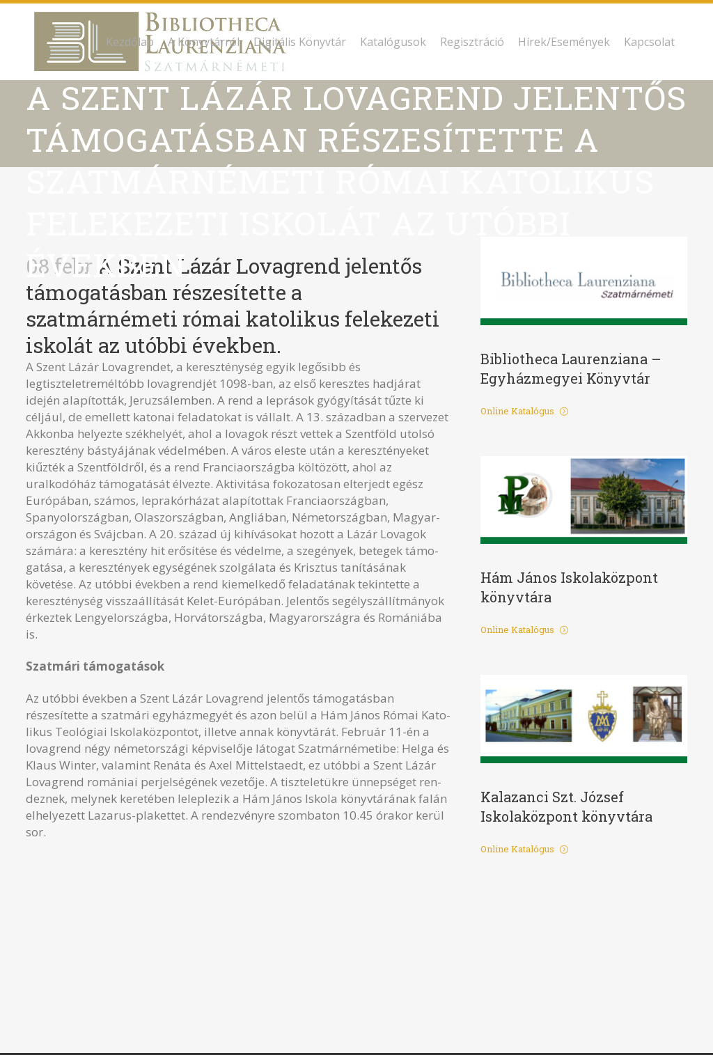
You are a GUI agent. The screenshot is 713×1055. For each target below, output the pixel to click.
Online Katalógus (524, 411)
